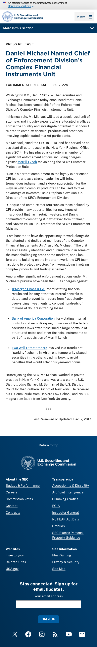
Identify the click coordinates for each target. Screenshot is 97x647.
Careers (11, 492)
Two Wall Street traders (29, 348)
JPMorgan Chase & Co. (28, 289)
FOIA (56, 506)
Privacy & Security (65, 562)
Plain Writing (61, 555)
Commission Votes (19, 499)
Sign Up (48, 619)
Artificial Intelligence (67, 492)
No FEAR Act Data (65, 519)
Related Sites (16, 562)
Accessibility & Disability (70, 485)
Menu (84, 16)
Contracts (13, 513)
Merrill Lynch (27, 162)
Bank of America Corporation (33, 318)
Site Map (59, 569)
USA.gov (12, 569)
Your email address (48, 596)
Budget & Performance (23, 485)
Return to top (48, 445)
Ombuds (58, 526)
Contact (12, 506)
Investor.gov (15, 555)
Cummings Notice (65, 499)
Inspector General (65, 513)
